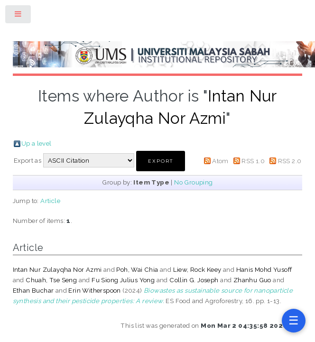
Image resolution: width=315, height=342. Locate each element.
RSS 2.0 (290, 161)
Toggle (18, 16)
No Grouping (193, 182)
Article (50, 200)
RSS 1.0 (253, 161)
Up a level (36, 143)
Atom (220, 161)
